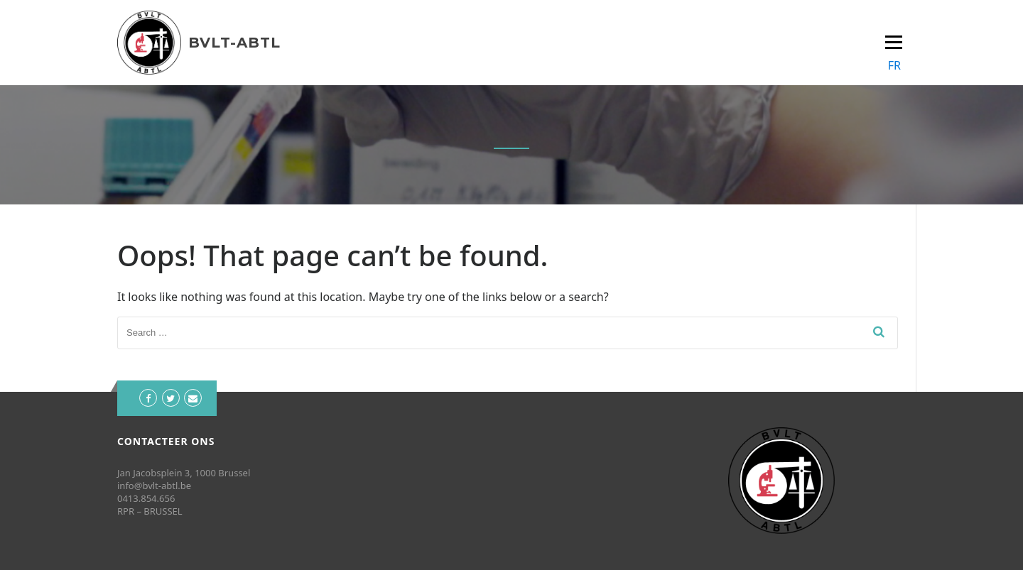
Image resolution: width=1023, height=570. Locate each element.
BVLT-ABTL (234, 42)
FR (894, 65)
